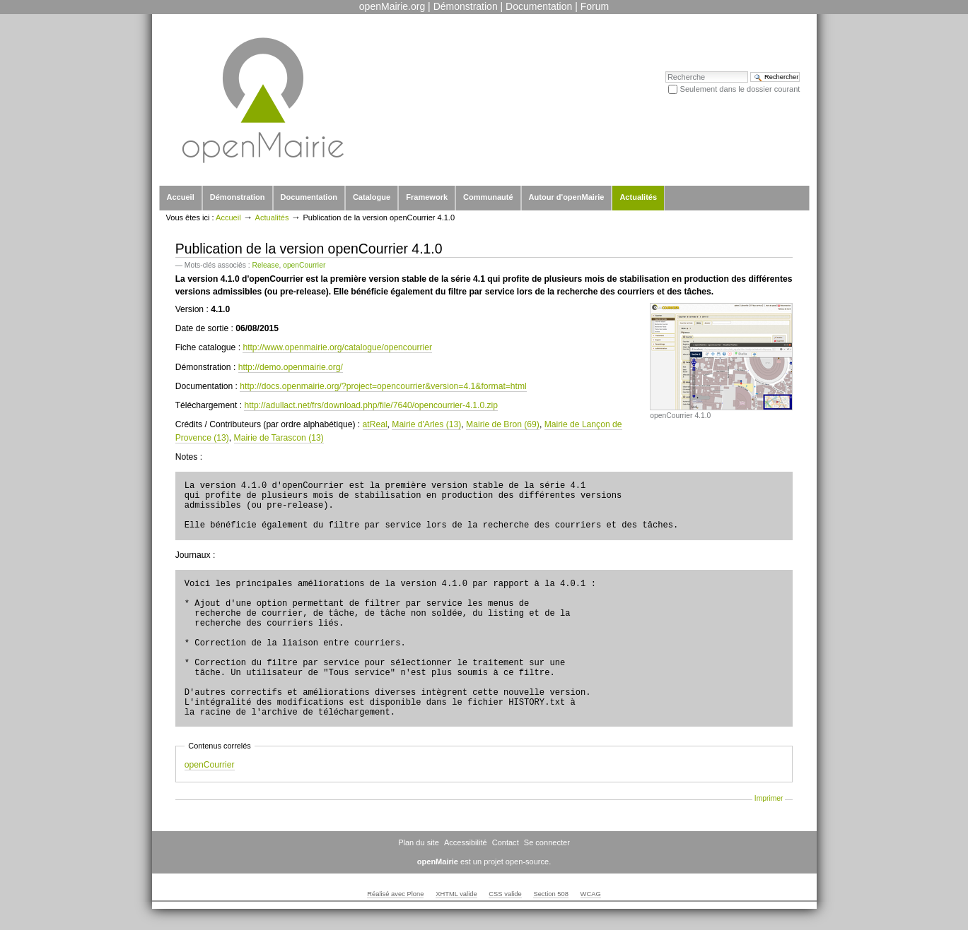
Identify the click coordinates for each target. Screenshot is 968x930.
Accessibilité (465, 842)
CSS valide (505, 894)
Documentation (539, 6)
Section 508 (550, 894)
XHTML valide (456, 894)
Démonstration (465, 6)
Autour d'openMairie (567, 197)
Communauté (488, 197)
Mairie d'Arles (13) (426, 424)
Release (265, 265)
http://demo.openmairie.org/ (290, 367)
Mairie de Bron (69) (503, 424)
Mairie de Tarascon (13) (279, 438)
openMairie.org (392, 6)
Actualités (638, 197)
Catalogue (371, 197)
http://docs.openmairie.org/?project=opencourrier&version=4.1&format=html (383, 386)
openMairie (437, 861)
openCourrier (304, 265)
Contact (505, 842)
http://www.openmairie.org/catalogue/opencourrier (337, 347)
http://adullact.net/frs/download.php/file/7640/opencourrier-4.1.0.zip (371, 405)
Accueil (180, 197)
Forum (595, 6)
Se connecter (547, 842)
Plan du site (418, 842)
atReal (375, 424)
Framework (427, 197)
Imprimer (768, 798)
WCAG (591, 894)
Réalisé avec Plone (395, 894)
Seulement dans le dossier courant (740, 89)
